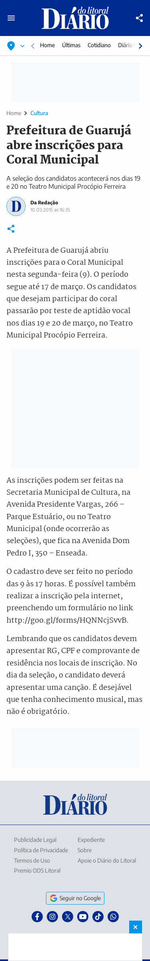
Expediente (91, 839)
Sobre (85, 850)
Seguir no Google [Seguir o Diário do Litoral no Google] (75, 898)
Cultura (39, 113)
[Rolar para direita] (140, 46)
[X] (67, 916)
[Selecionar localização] (16, 46)
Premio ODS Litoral (37, 870)
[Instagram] (52, 916)
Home (47, 45)
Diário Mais (131, 45)
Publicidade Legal (35, 839)
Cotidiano (99, 45)
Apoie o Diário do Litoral (107, 860)
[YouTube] (82, 916)
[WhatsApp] (113, 916)
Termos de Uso (32, 860)
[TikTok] (98, 916)
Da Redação (44, 203)
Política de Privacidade (41, 850)
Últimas (71, 45)
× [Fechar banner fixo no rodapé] (135, 927)
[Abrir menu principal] (11, 18)
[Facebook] (37, 916)
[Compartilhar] (139, 18)
